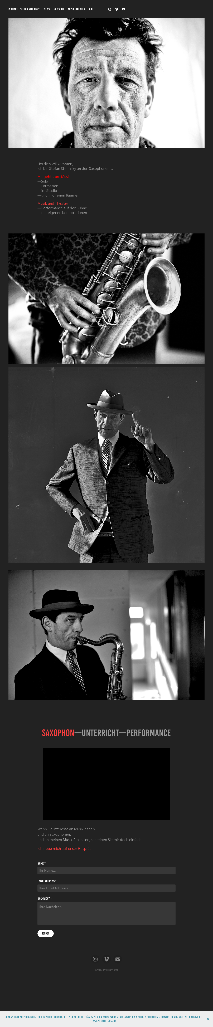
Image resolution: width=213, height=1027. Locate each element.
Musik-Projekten (76, 839)
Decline (112, 1021)
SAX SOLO (59, 9)
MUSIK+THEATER (76, 9)
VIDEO (92, 9)
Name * (41, 863)
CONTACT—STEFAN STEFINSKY (24, 9)
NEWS (47, 9)
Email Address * (46, 881)
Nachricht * (44, 898)
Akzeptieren (99, 1021)
